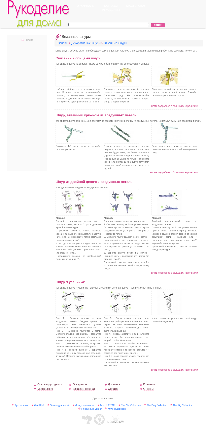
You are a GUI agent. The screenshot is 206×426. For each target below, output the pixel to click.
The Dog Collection (157, 405)
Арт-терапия (21, 405)
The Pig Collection (182, 405)
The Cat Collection (131, 405)
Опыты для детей (60, 405)
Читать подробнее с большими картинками (174, 106)
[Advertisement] (27, 105)
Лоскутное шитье (85, 405)
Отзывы (148, 388)
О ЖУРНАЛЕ (85, 5)
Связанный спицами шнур (78, 58)
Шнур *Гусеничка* (70, 282)
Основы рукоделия (49, 384)
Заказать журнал (84, 388)
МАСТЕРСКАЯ (136, 5)
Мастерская (45, 388)
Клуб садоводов (117, 408)
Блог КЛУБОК (107, 405)
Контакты (149, 384)
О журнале (80, 384)
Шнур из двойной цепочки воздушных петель (94, 182)
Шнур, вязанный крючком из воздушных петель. (96, 115)
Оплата (113, 388)
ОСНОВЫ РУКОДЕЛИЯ (111, 7)
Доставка (114, 384)
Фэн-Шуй (39, 405)
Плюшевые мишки (91, 408)
